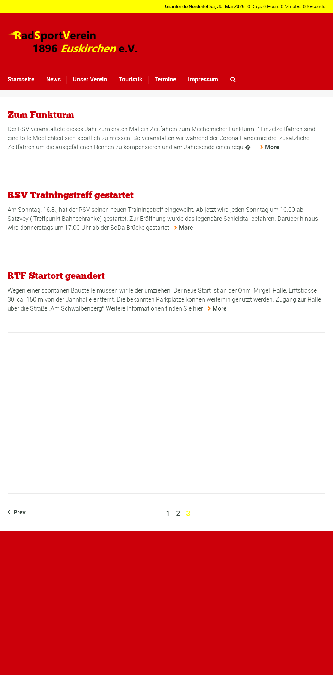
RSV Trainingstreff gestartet (71, 194)
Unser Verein (90, 79)
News (53, 79)
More (272, 147)
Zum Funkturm (41, 114)
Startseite (21, 79)
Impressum (203, 79)
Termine (165, 79)
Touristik (130, 79)
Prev (17, 512)
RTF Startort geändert (56, 275)
